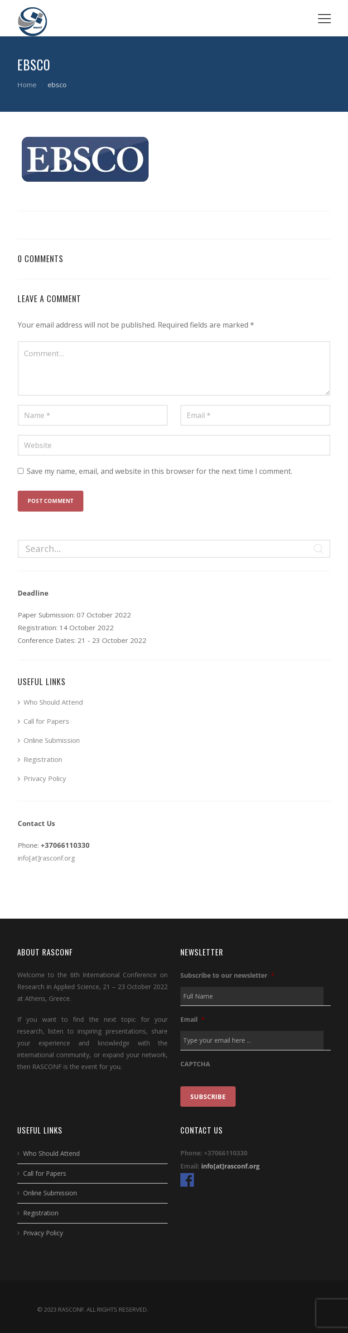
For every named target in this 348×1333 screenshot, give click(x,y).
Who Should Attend (53, 701)
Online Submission (52, 740)
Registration (43, 759)
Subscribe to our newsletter (227, 975)
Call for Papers (46, 721)
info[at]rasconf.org (46, 857)
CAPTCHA (195, 1064)
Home (27, 84)
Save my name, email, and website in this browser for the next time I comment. (159, 471)
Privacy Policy (45, 778)
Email (192, 1019)
